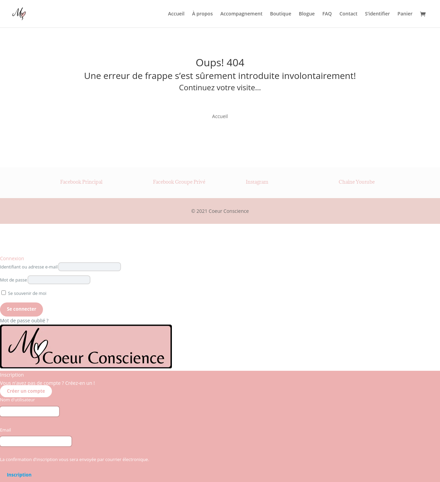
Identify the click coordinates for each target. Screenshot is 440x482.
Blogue (307, 14)
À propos (202, 14)
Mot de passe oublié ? (24, 320)
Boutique (280, 14)
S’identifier (377, 14)
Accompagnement (241, 14)
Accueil (176, 14)
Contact (348, 14)
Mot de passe (13, 280)
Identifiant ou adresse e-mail (29, 267)
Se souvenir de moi (23, 293)
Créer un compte (26, 391)
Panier (404, 14)
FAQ (327, 14)
